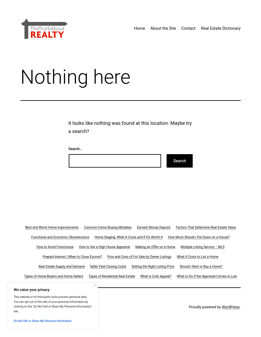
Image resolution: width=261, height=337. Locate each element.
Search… (75, 149)
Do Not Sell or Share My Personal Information (43, 321)
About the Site (163, 28)
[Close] (95, 285)
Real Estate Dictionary (221, 28)
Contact (188, 28)
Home (139, 28)
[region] (53, 306)
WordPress (231, 307)
